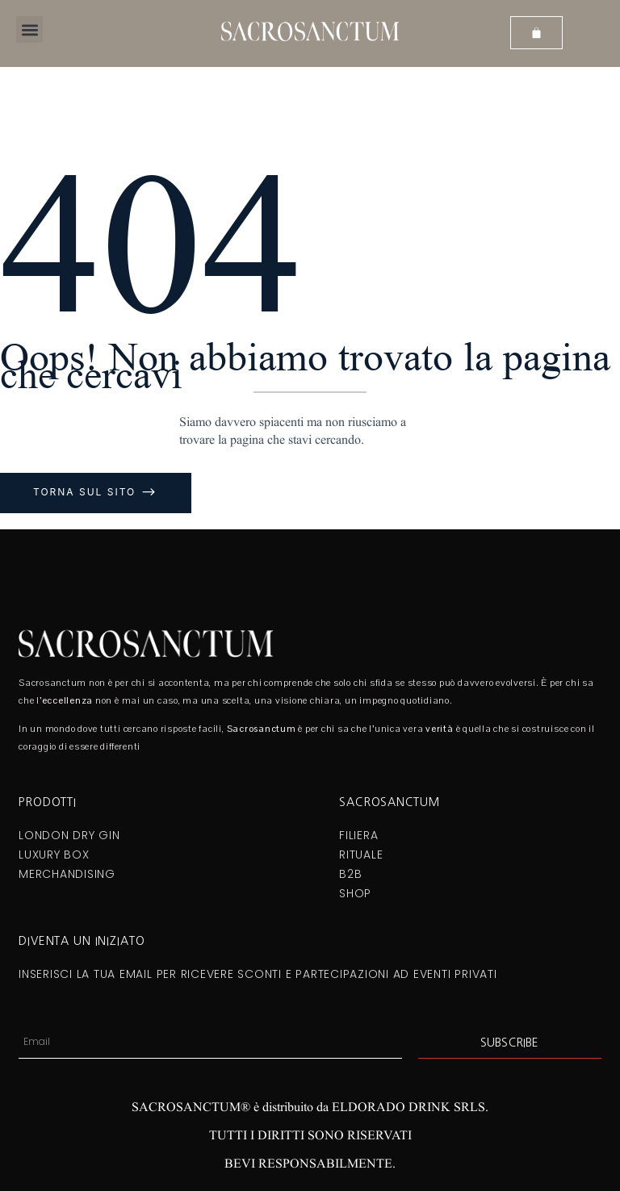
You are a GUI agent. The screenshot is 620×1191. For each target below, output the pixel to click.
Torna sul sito (86, 492)
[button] (29, 29)
